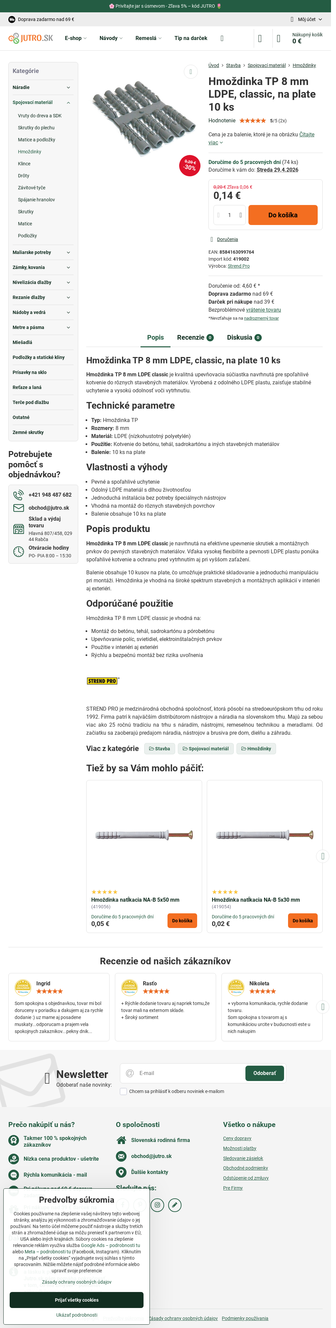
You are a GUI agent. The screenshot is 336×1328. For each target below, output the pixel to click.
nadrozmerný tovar (261, 318)
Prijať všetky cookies (77, 1300)
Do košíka (283, 215)
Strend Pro (239, 266)
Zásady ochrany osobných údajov (183, 1318)
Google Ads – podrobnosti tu (110, 1245)
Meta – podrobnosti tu (48, 1251)
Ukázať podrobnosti (76, 1315)
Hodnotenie (221, 120)
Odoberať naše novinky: (84, 1085)
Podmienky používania (245, 1318)
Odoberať (264, 1073)
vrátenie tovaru (263, 310)
